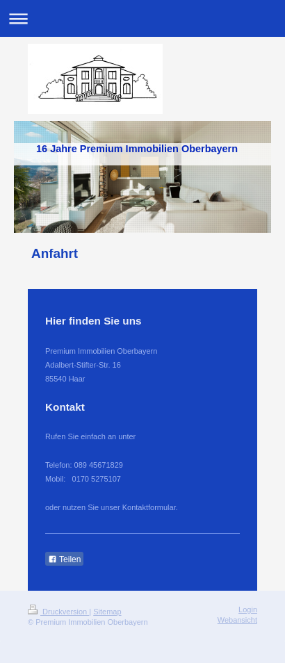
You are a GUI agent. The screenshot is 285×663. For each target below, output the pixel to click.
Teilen (64, 559)
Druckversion (58, 611)
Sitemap (107, 611)
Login (247, 609)
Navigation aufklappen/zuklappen (142, 18)
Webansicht (237, 620)
